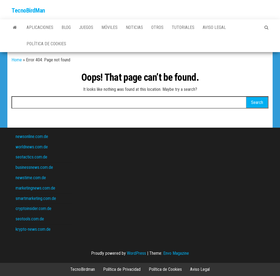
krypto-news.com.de (33, 229)
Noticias (134, 27)
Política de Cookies (46, 43)
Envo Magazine (176, 253)
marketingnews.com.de (35, 188)
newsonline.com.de (32, 136)
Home (16, 59)
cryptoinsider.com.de (33, 208)
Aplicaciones (40, 27)
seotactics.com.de (31, 157)
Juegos (86, 27)
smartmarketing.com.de (36, 198)
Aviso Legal (214, 27)
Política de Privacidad (122, 269)
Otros (157, 27)
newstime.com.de (31, 177)
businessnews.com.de (34, 167)
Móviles (109, 27)
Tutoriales (183, 27)
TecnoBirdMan (28, 10)
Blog (66, 27)
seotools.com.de (30, 218)
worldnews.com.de (32, 146)
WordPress (136, 253)
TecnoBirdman (82, 269)
